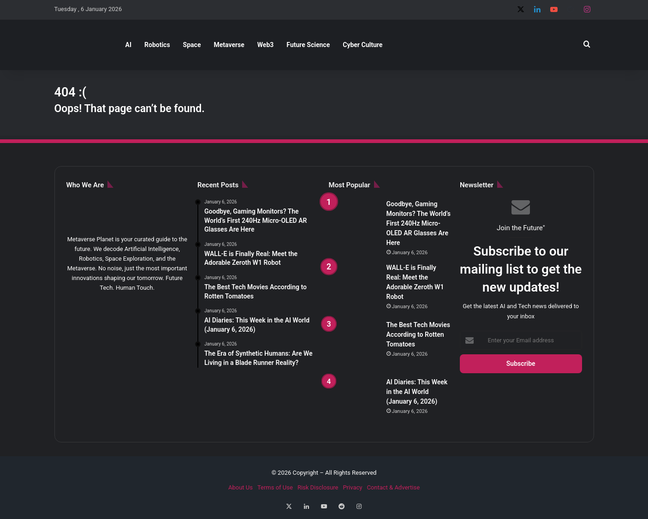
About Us (240, 487)
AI (128, 44)
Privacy (352, 487)
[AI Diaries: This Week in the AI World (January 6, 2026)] (354, 402)
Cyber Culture (362, 44)
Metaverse (229, 44)
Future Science (308, 44)
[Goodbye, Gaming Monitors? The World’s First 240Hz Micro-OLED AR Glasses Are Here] (354, 224)
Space (192, 44)
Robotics (157, 44)
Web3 (265, 44)
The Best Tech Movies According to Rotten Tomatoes (418, 334)
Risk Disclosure (318, 487)
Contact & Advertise (393, 487)
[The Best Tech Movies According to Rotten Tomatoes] (354, 345)
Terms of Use (275, 487)
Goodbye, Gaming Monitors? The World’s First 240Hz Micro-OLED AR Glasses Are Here (418, 223)
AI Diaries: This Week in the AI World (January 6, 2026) (417, 391)
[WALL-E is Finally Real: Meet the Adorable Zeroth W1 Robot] (354, 288)
